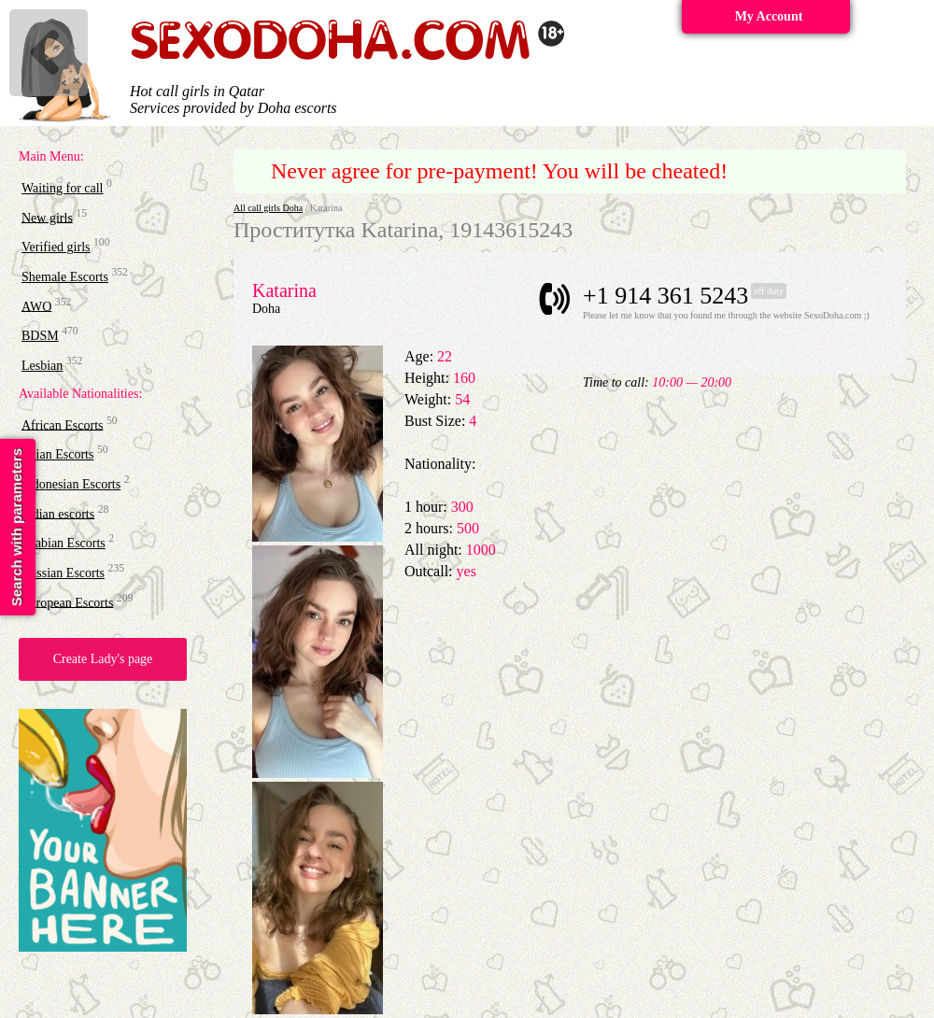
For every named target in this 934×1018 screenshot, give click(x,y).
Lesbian (42, 366)
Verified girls (55, 247)
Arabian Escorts (63, 543)
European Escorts (67, 602)
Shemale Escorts (64, 277)
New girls (47, 217)
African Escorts (62, 424)
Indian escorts (57, 513)
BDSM (40, 336)
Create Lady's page (103, 659)
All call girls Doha (268, 208)
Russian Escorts (63, 573)
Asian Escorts (57, 454)
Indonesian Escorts (70, 484)
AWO (36, 306)
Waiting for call (62, 188)
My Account (769, 16)
